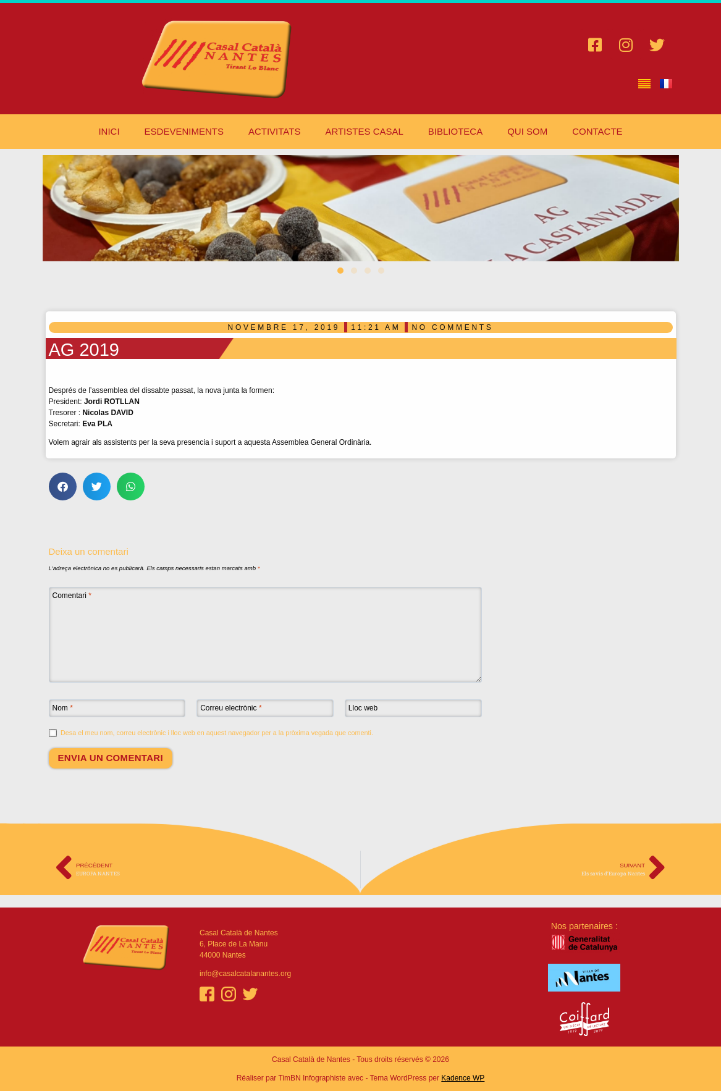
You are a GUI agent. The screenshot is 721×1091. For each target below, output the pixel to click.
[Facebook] (207, 994)
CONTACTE (597, 131)
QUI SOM (527, 131)
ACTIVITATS (274, 131)
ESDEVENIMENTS (184, 131)
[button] (340, 270)
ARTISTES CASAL (364, 131)
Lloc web (362, 708)
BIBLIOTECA (455, 131)
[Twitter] (250, 994)
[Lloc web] (413, 708)
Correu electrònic (230, 708)
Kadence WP (462, 1078)
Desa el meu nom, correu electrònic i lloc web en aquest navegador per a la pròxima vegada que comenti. (217, 732)
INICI (108, 131)
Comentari (72, 595)
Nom (63, 708)
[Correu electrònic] (265, 708)
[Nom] (117, 708)
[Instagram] (228, 994)
